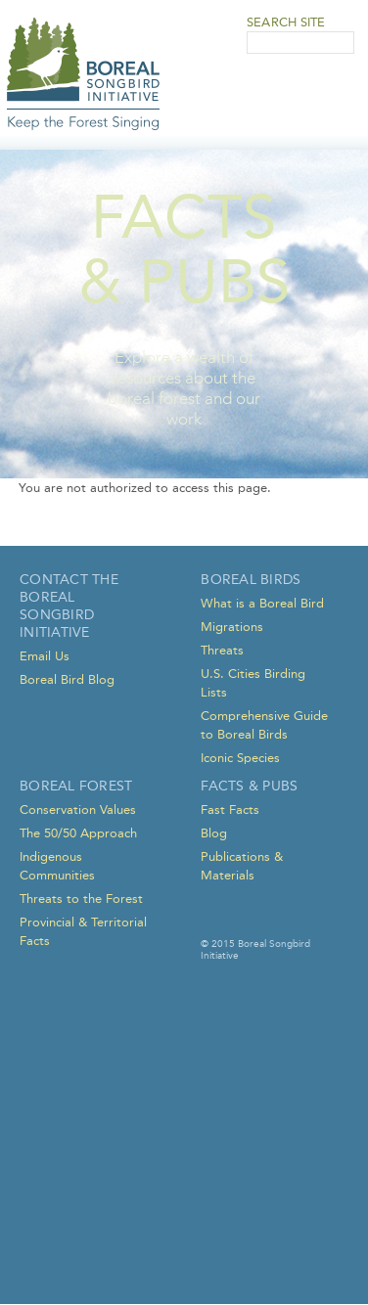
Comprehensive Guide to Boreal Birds (264, 725)
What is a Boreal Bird (262, 603)
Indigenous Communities (57, 865)
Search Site (286, 22)
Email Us (44, 656)
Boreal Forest (76, 786)
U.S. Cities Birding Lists (253, 682)
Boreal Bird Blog (67, 679)
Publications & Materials (242, 865)
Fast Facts (230, 809)
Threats (222, 650)
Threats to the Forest (81, 898)
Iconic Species (240, 757)
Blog (214, 833)
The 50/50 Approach (78, 833)
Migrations (232, 626)
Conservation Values (78, 809)
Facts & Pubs (249, 786)
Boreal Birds (250, 579)
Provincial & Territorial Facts (83, 931)
